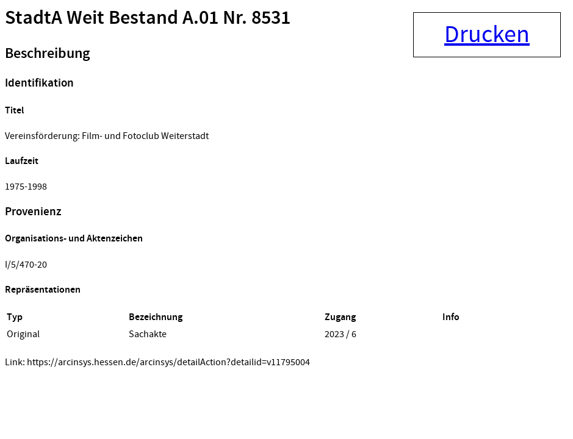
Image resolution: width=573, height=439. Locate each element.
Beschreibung (47, 53)
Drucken (487, 35)
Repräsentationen (43, 290)
